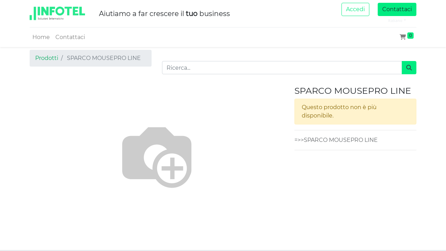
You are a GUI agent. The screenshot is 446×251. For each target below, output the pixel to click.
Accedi (355, 9)
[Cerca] (409, 67)
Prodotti (46, 58)
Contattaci (397, 9)
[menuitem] (41, 37)
